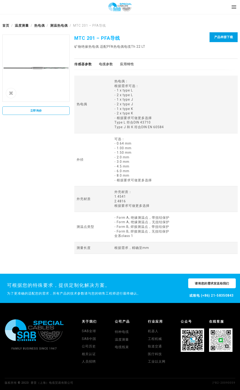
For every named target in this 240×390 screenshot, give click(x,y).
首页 (5, 25)
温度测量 (22, 25)
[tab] (83, 64)
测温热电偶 (59, 25)
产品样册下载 (223, 37)
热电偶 (39, 25)
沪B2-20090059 (223, 382)
